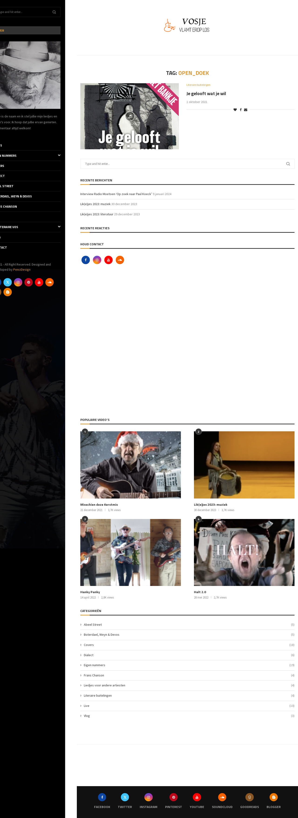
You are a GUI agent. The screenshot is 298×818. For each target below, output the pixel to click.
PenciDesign (33, 269)
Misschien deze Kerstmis (99, 504)
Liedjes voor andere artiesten (189, 685)
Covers (10, 165)
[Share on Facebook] (241, 110)
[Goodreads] (9, 292)
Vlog (8, 237)
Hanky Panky (89, 591)
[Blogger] (19, 292)
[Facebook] (9, 282)
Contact (12, 247)
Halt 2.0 (200, 591)
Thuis (9, 145)
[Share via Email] (245, 110)
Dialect (11, 175)
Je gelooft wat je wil (206, 93)
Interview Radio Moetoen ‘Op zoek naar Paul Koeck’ (116, 194)
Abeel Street (15, 186)
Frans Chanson (17, 206)
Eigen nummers (38, 156)
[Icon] (130, 116)
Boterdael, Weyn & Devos (24, 196)
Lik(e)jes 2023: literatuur (96, 214)
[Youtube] (51, 282)
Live (8, 216)
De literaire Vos (38, 227)
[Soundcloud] (61, 282)
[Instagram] (30, 282)
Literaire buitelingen (189, 695)
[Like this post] (235, 110)
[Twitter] (19, 282)
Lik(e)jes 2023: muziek (95, 204)
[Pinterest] (40, 282)
